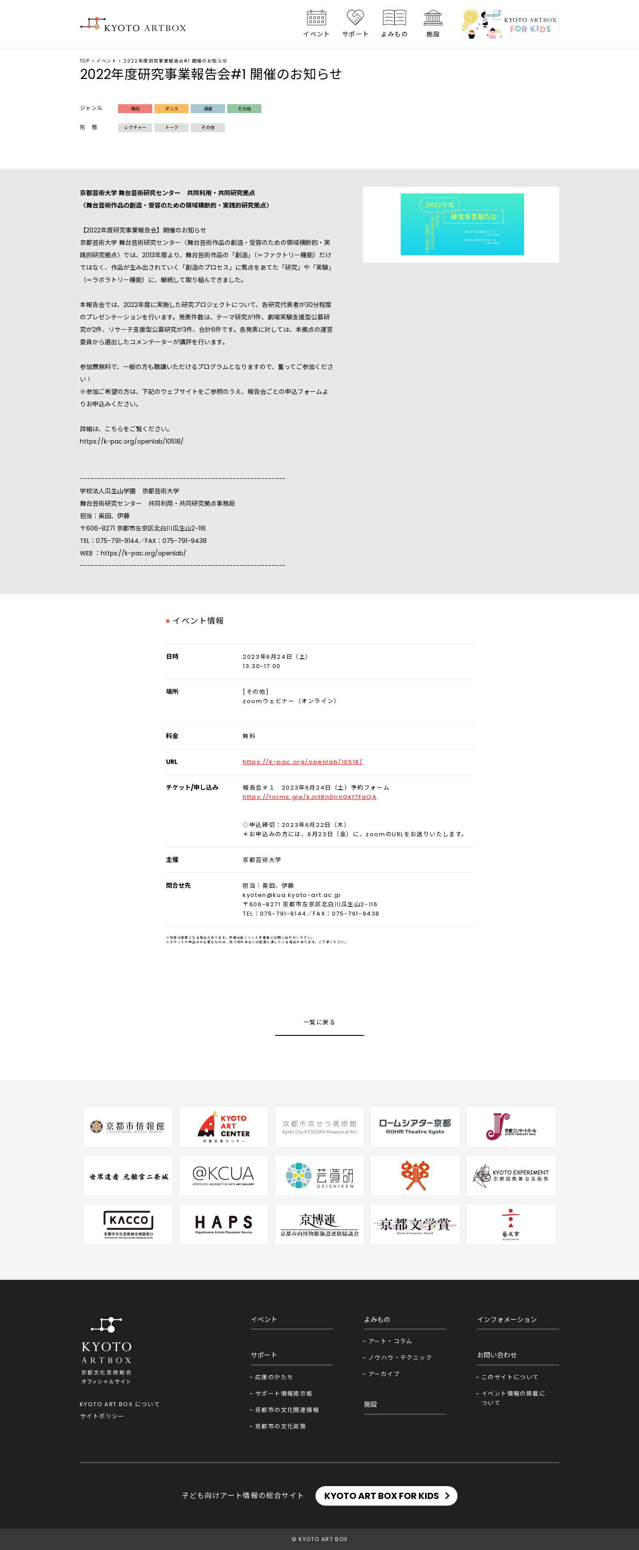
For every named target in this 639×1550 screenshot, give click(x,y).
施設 (433, 34)
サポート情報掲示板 (284, 1393)
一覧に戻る (319, 1022)
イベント (317, 34)
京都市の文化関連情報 (287, 1410)
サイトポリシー (102, 1416)
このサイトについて (510, 1377)
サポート (356, 34)
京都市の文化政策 (280, 1426)
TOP (85, 61)
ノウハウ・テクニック (400, 1357)
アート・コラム (390, 1341)
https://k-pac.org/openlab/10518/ (132, 441)
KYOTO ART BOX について (120, 1404)
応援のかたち (274, 1377)
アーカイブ (384, 1374)
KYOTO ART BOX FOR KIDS (381, 1496)
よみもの (394, 34)
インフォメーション (507, 1319)
